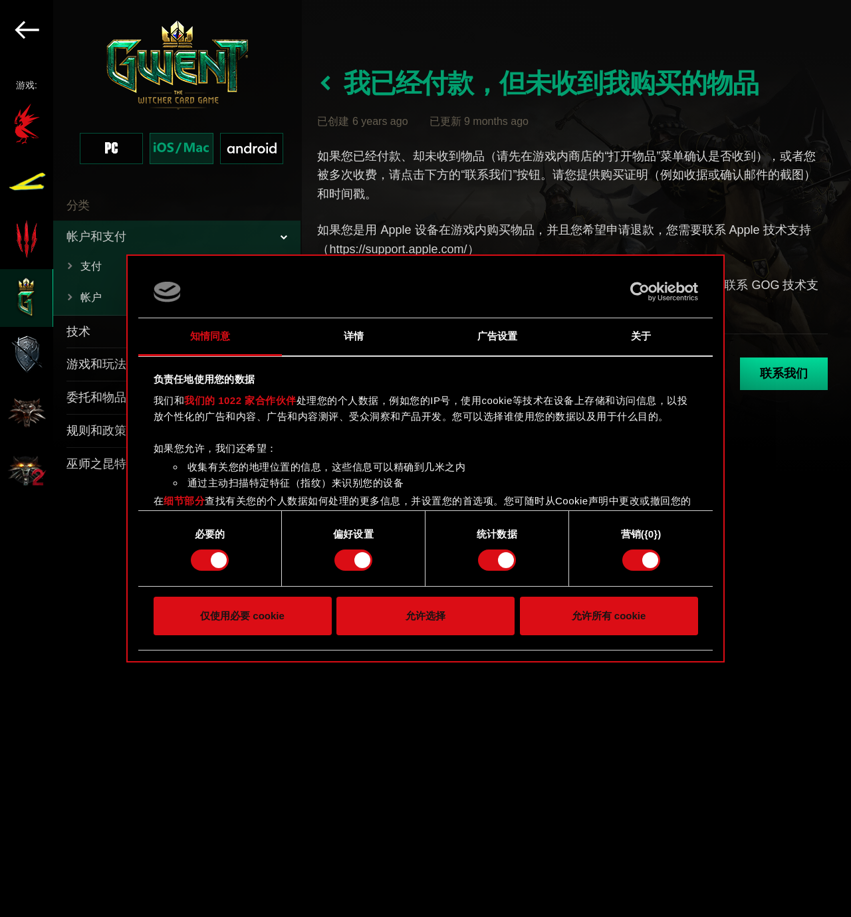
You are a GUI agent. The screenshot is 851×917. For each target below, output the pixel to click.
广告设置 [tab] (497, 336)
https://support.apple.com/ (398, 249)
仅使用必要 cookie (242, 615)
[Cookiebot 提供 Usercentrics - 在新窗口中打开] (640, 292)
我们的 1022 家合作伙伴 (240, 400)
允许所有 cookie (609, 615)
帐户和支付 (96, 236)
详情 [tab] (354, 336)
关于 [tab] (641, 336)
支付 (91, 266)
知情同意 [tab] (210, 336)
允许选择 (425, 615)
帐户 (91, 297)
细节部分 (184, 500)
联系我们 (784, 373)
